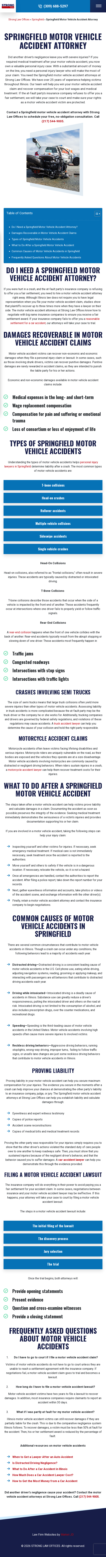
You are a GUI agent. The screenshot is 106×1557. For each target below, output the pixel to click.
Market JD (67, 1534)
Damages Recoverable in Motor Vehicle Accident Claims (44, 233)
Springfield (38, 19)
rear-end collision (20, 632)
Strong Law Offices (19, 19)
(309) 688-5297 (56, 6)
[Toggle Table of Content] (93, 214)
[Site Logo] (8, 6)
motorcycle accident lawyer (25, 770)
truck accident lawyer (67, 723)
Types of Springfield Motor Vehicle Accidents (38, 239)
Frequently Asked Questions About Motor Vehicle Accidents (46, 257)
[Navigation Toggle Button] (98, 6)
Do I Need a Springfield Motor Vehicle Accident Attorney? (45, 227)
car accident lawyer (71, 1160)
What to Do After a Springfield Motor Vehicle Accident (43, 245)
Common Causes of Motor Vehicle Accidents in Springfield (46, 251)
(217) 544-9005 (52, 121)
